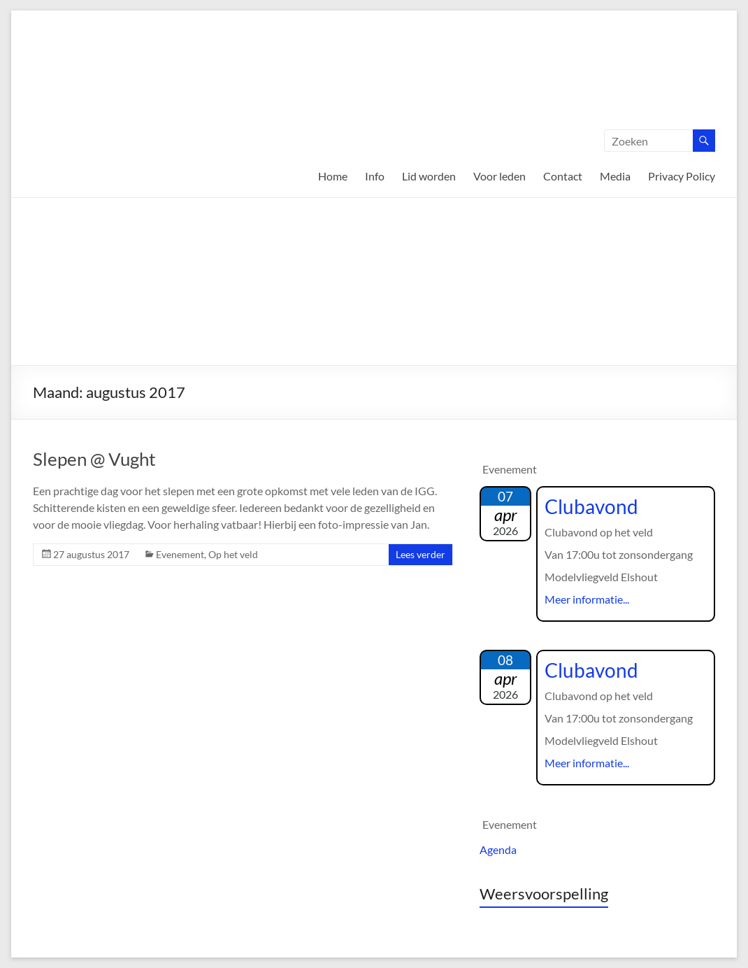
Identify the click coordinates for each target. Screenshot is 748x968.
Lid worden (429, 176)
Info (374, 176)
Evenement (180, 554)
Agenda (498, 849)
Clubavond (591, 506)
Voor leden (499, 176)
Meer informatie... (587, 599)
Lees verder (420, 554)
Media (615, 176)
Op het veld (233, 554)
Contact (562, 176)
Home (332, 176)
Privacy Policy (681, 176)
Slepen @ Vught (94, 459)
